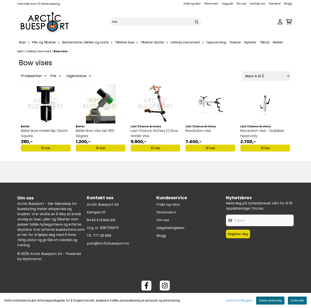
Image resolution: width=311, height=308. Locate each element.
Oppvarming (216, 42)
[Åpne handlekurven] (289, 21)
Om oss (241, 3)
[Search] (196, 21)
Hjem (21, 51)
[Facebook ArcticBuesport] (146, 286)
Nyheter (250, 42)
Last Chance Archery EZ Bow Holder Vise (154, 133)
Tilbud (264, 42)
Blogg (288, 3)
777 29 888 (102, 235)
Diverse (235, 42)
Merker (278, 42)
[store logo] (45, 21)
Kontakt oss (257, 3)
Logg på (227, 3)
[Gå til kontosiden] (280, 21)
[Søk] (155, 21)
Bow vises (61, 51)
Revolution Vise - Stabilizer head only (262, 133)
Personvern (211, 3)
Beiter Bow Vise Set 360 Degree (95, 133)
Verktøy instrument (39, 51)
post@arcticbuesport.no (108, 243)
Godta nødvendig (270, 300)
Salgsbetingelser (170, 227)
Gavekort (275, 3)
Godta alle (297, 300)
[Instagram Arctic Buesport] (165, 286)
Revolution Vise (198, 130)
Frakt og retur (192, 3)
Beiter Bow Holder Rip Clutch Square (44, 133)
